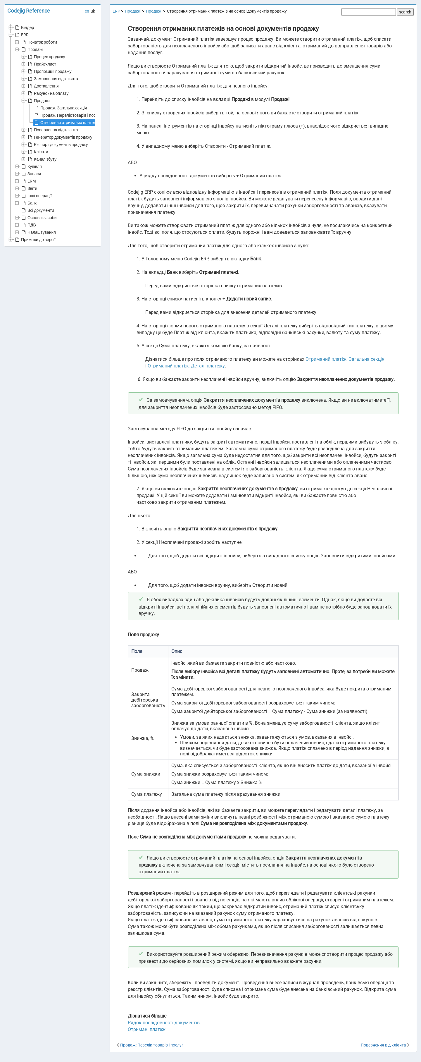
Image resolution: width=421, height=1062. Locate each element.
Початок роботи (38, 42)
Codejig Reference (28, 11)
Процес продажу (46, 57)
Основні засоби (38, 217)
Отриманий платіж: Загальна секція (345, 359)
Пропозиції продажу (49, 71)
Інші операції (36, 196)
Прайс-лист (41, 64)
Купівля (31, 166)
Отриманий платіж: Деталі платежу (186, 366)
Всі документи (37, 210)
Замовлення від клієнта (52, 78)
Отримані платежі (147, 1029)
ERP (21, 35)
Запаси (30, 174)
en (87, 11)
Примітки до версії (35, 239)
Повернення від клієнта (52, 130)
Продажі (31, 49)
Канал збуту (41, 159)
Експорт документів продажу (57, 144)
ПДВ (28, 225)
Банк (28, 203)
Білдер (24, 27)
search (405, 12)
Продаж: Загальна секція (60, 108)
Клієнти (37, 152)
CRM (28, 181)
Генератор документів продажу (59, 137)
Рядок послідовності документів (164, 1022)
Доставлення (43, 86)
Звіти (28, 188)
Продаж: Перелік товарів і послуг (67, 115)
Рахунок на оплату (47, 93)
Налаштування (38, 232)
